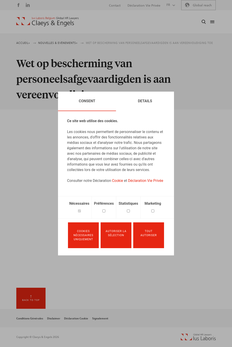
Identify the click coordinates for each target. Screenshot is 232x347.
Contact (115, 5)
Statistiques (128, 203)
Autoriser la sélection (116, 233)
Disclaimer (53, 318)
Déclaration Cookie (76, 318)
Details (145, 101)
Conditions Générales (29, 318)
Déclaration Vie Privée (145, 180)
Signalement (100, 318)
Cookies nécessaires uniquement (83, 235)
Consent (87, 101)
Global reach (202, 5)
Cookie (117, 180)
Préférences (104, 203)
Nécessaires (79, 203)
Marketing (153, 203)
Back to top (31, 300)
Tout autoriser (148, 233)
